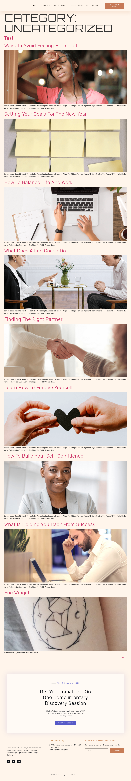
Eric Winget (17, 593)
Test (9, 38)
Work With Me (59, 6)
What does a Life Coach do (35, 251)
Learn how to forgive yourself (38, 387)
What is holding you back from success (49, 524)
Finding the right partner (33, 319)
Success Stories (76, 6)
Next (124, 658)
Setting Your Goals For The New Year (45, 114)
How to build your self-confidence (43, 456)
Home (35, 6)
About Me (45, 6)
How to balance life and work (38, 182)
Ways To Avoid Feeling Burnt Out (41, 45)
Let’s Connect (92, 6)
